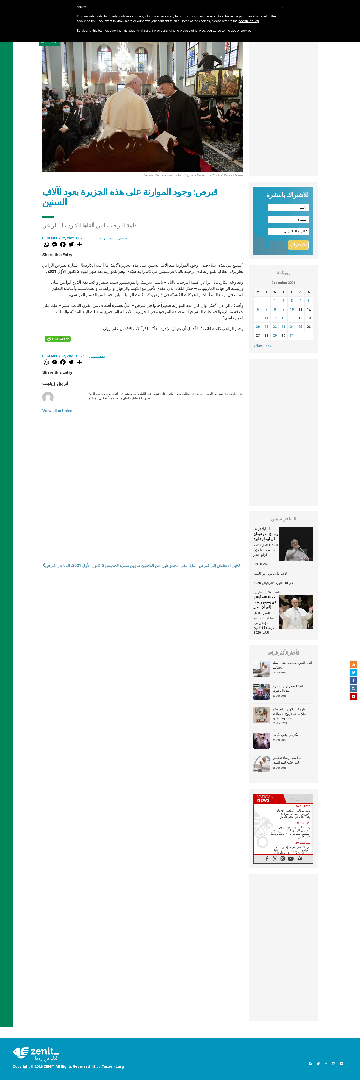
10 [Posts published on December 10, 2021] (292, 309)
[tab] (268, 798)
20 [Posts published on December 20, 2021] (258, 327)
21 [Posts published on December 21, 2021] (266, 327)
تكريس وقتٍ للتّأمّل (285, 734)
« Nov (257, 346)
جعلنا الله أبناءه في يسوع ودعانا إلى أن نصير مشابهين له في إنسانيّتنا (264, 607)
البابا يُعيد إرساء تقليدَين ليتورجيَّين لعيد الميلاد (287, 760)
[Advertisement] (283, 107)
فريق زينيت (118, 238)
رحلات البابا (97, 238)
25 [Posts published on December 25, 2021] (300, 327)
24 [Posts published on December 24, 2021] (292, 327)
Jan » (268, 346)
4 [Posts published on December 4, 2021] (300, 300)
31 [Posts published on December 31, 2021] (292, 335)
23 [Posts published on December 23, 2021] (283, 327)
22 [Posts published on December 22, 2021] (275, 327)
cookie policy (249, 21)
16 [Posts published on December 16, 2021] (283, 318)
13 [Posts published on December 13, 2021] (258, 318)
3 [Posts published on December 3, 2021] (292, 300)
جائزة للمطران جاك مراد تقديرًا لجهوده (288, 688)
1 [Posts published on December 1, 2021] (275, 300)
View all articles (57, 410)
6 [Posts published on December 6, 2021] (258, 309)
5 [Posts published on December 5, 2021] (309, 300)
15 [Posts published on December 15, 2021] (275, 318)
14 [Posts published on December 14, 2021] (266, 318)
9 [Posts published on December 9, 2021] (283, 309)
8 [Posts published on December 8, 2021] (275, 309)
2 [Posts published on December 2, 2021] (283, 300)
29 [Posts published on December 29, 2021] (275, 335)
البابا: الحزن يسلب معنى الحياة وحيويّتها (292, 665)
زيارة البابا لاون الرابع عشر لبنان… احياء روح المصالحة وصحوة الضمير (289, 713)
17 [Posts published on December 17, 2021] (292, 318)
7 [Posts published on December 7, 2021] (266, 309)
